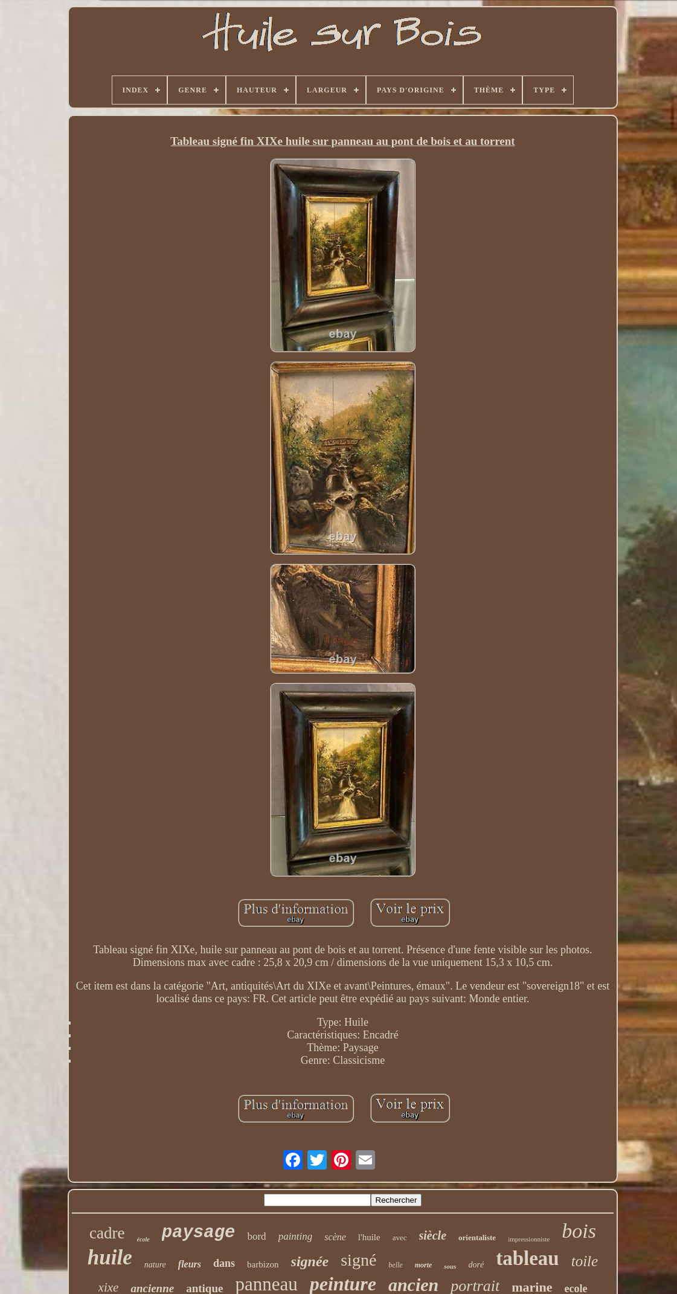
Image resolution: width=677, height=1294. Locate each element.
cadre (106, 1233)
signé (358, 1260)
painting (295, 1236)
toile (584, 1261)
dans (224, 1263)
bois (579, 1231)
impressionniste (529, 1239)
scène (335, 1237)
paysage (199, 1233)
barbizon (262, 1264)
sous (450, 1266)
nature (155, 1264)
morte (423, 1265)
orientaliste (477, 1237)
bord (256, 1236)
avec (400, 1237)
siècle (433, 1235)
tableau (527, 1258)
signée (310, 1261)
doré (476, 1264)
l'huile (369, 1237)
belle (395, 1265)
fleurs (189, 1264)
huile (110, 1257)
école (143, 1239)
